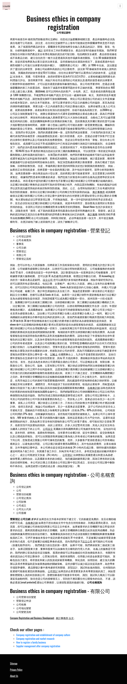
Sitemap (13, 663)
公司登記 (67, 455)
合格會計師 (93, 388)
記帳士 (54, 354)
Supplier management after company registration (38, 646)
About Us (14, 676)
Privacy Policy (16, 670)
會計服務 (92, 214)
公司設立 (48, 429)
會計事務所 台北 (65, 618)
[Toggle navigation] (120, 6)
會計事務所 (98, 192)
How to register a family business (31, 642)
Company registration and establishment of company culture (43, 635)
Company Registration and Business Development (32, 618)
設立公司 (48, 280)
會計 (40, 50)
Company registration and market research (35, 639)
